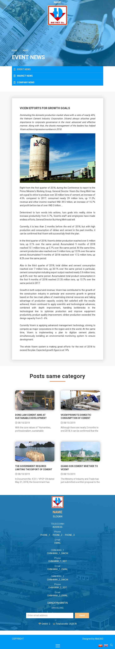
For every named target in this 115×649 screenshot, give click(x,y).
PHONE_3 (70, 535)
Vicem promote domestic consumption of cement (76, 416)
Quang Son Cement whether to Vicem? (79, 468)
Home (14, 50)
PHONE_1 (45, 535)
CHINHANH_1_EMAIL (57, 569)
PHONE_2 (57, 535)
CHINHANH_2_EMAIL (57, 595)
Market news (23, 76)
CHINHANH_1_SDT (57, 561)
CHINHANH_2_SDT (57, 587)
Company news (24, 82)
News (25, 50)
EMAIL (57, 543)
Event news (22, 69)
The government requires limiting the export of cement (33, 468)
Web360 (99, 638)
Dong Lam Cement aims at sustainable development (31, 416)
